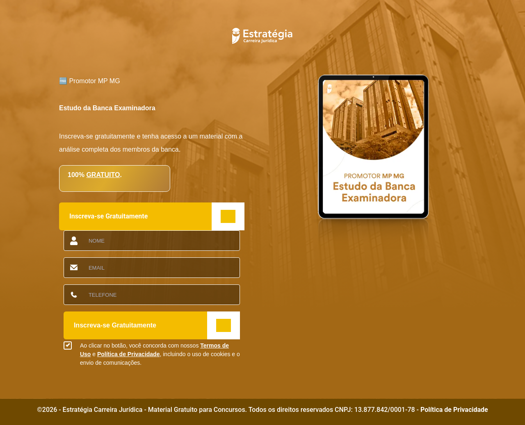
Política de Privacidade (128, 354)
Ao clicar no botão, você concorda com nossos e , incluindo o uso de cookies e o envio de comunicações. (160, 354)
